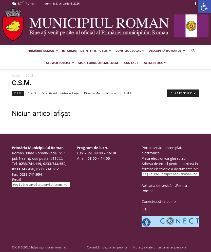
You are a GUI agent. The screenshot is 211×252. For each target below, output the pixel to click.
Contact (131, 63)
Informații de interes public (86, 50)
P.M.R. (128, 93)
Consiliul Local (130, 50)
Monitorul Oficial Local (98, 63)
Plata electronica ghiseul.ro (164, 158)
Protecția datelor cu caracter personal (159, 247)
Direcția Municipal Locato (101, 93)
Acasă (16, 75)
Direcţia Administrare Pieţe (60, 93)
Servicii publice (60, 63)
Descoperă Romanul (167, 50)
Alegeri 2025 (155, 63)
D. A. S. (31, 93)
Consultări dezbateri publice (107, 247)
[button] (204, 6)
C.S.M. (18, 93)
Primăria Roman (42, 50)
